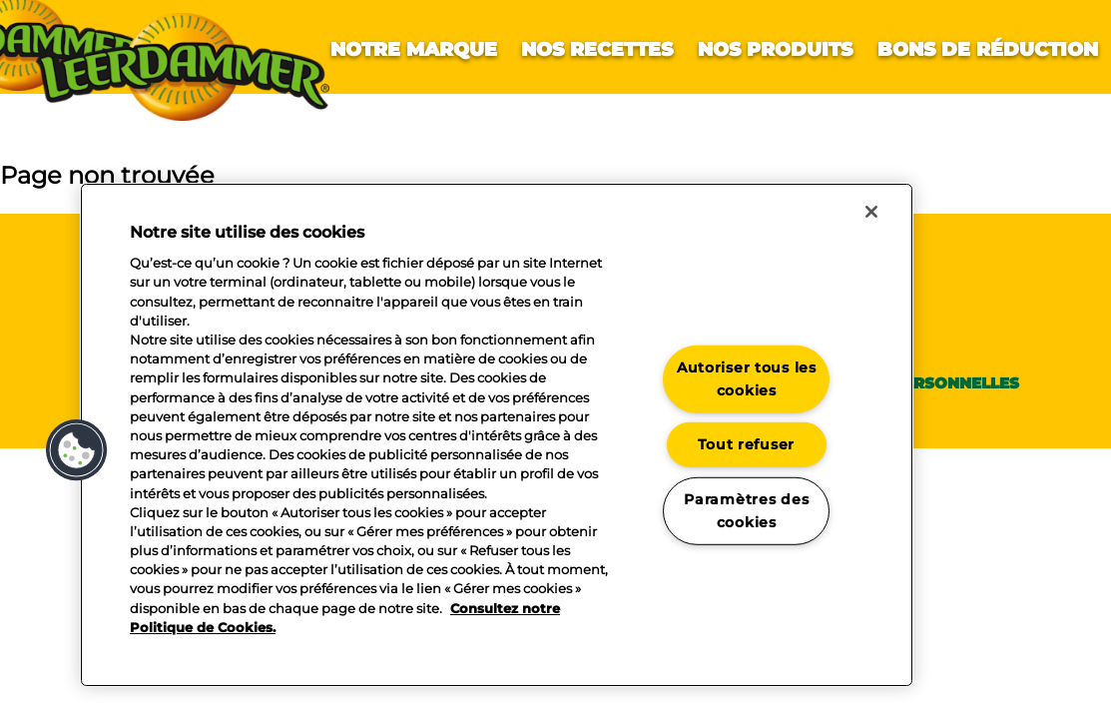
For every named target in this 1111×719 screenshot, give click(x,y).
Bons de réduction (987, 49)
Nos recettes (597, 49)
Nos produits (775, 49)
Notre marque (413, 49)
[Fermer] (871, 212)
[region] (496, 435)
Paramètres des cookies (746, 510)
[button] (77, 450)
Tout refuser (746, 444)
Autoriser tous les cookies (747, 379)
